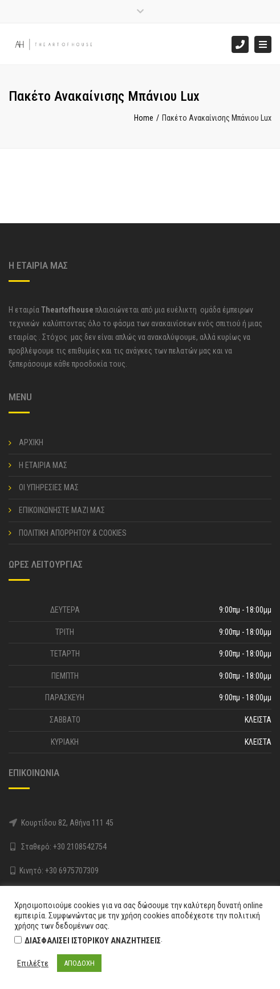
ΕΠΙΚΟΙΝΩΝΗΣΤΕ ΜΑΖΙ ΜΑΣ (62, 510)
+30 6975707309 (72, 870)
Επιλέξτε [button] (32, 963)
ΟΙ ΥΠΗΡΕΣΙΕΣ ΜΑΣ (49, 487)
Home (143, 117)
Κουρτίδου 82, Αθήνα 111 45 (67, 822)
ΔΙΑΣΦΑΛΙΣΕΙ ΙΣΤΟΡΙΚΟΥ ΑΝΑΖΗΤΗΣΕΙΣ (93, 940)
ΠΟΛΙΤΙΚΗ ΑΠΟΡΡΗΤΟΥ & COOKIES (73, 532)
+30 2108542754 (80, 846)
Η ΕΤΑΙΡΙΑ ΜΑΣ (43, 465)
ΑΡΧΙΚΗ (31, 442)
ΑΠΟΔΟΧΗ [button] (79, 963)
